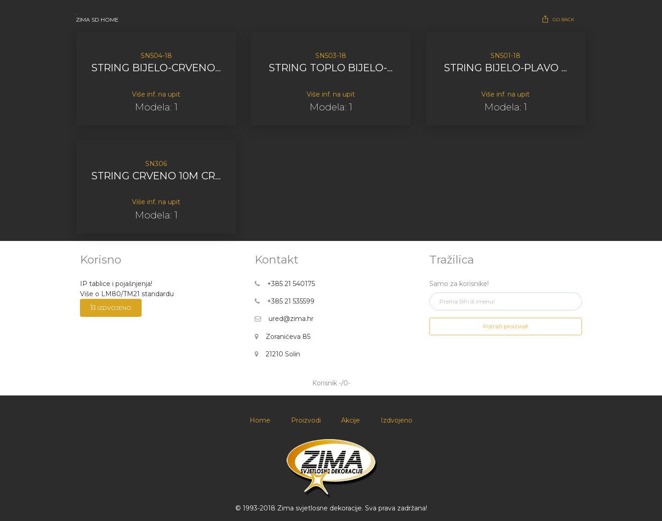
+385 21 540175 (285, 284)
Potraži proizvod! (505, 326)
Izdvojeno (396, 420)
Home (260, 420)
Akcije (350, 420)
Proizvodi (306, 420)
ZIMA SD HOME (97, 19)
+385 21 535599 (284, 301)
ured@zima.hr (284, 319)
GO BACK (558, 19)
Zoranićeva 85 (282, 336)
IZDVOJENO (110, 307)
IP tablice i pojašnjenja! (116, 284)
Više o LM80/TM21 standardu (128, 294)
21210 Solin (277, 354)
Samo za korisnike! (459, 284)
